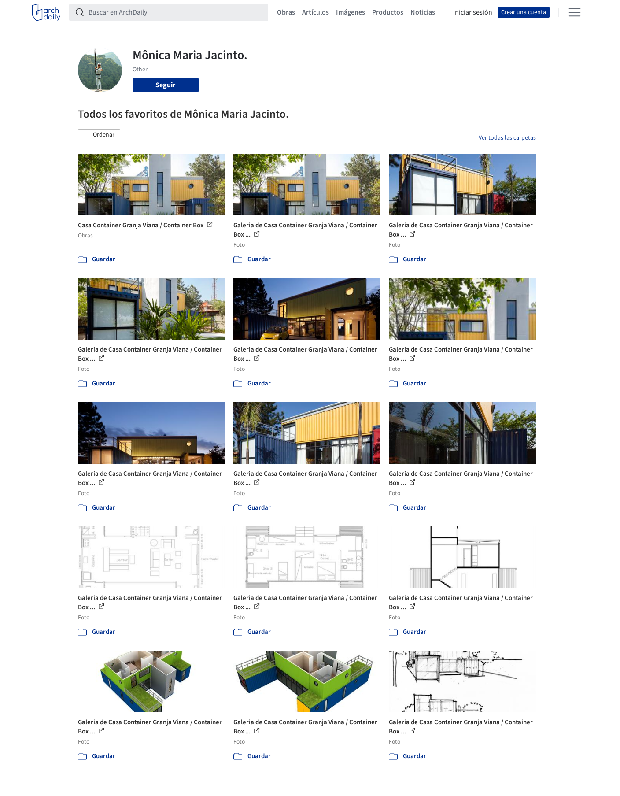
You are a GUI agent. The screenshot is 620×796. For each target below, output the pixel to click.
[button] (99, 135)
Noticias (422, 12)
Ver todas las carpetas (507, 138)
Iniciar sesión (472, 12)
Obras (286, 12)
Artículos (315, 12)
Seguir (165, 85)
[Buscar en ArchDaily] (176, 12)
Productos (387, 12)
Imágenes (350, 12)
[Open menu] (575, 12)
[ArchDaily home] (46, 12)
